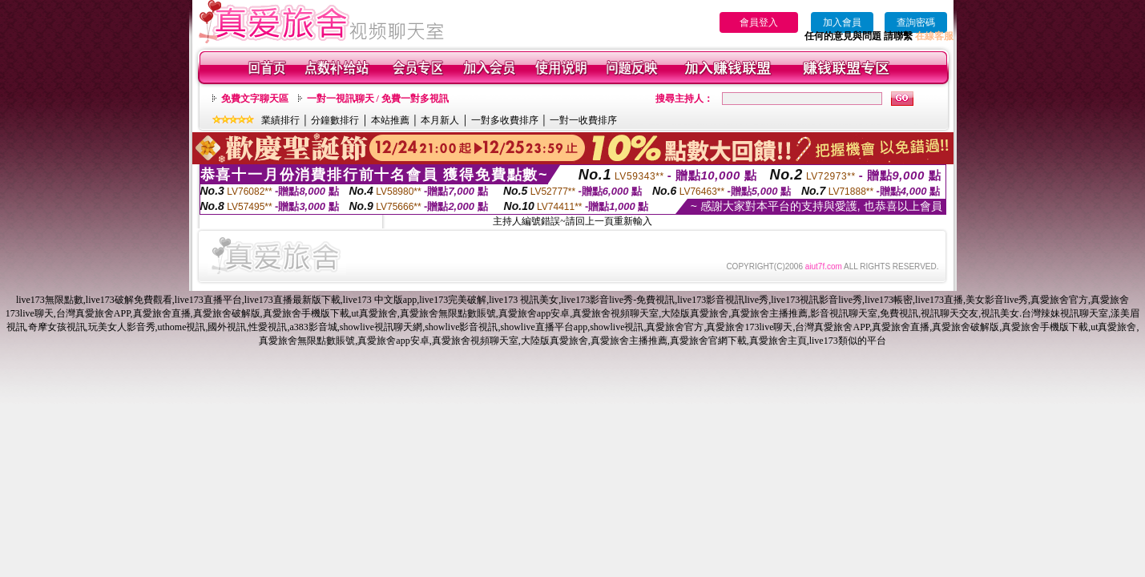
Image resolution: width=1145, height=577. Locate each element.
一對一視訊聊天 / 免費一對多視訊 (378, 98)
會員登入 (759, 22)
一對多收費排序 (504, 120)
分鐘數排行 (335, 120)
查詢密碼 (916, 22)
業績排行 (280, 120)
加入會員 (842, 22)
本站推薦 (390, 120)
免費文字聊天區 (254, 98)
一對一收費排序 (583, 120)
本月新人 (440, 120)
